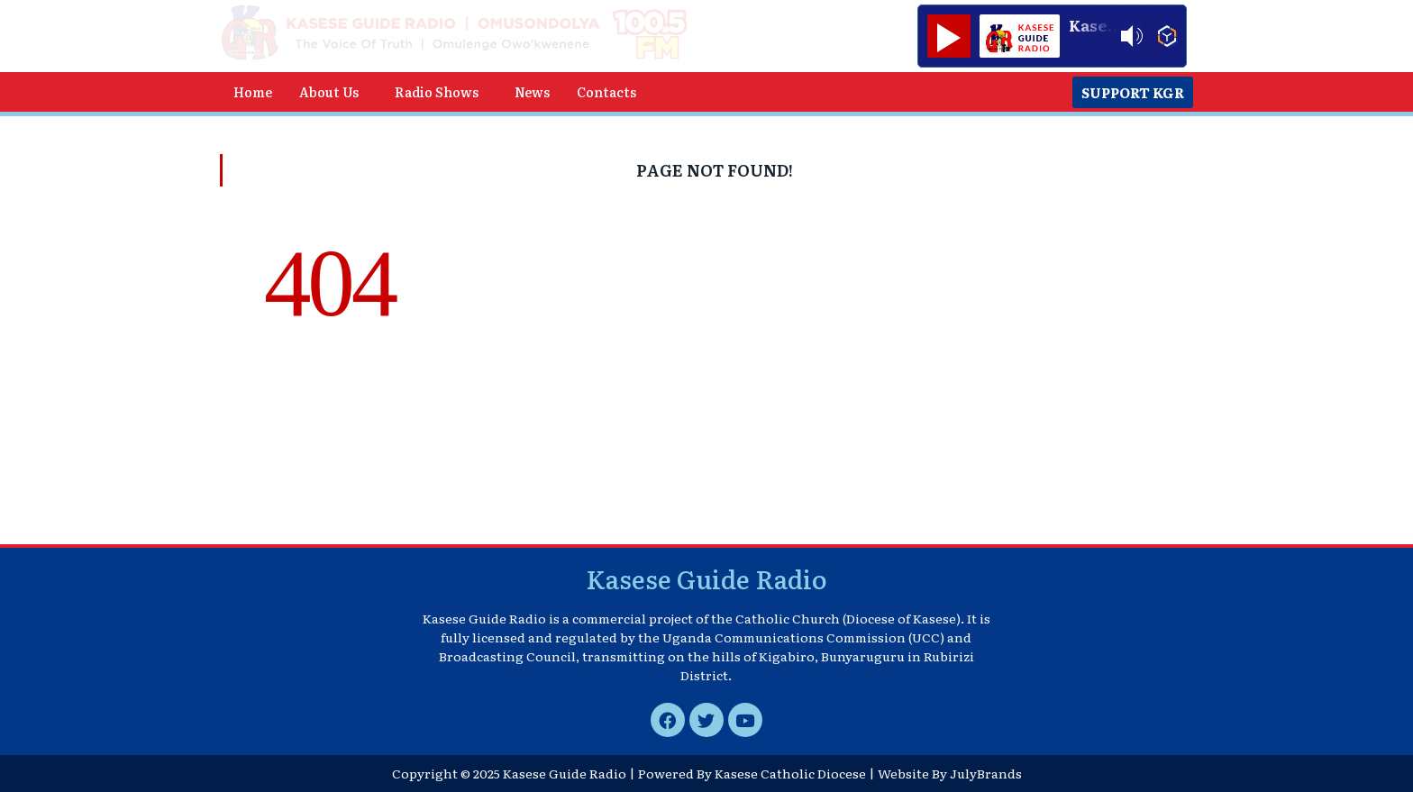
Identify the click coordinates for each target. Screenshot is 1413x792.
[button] (333, 92)
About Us (329, 91)
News (532, 91)
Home (252, 91)
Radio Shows (437, 91)
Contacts (606, 91)
